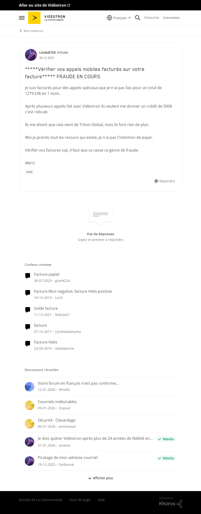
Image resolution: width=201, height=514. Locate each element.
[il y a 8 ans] (43, 331)
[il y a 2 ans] (43, 280)
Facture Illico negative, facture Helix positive (73, 291)
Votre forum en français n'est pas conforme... (78, 383)
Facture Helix (45, 342)
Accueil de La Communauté (40, 499)
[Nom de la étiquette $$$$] (29, 171)
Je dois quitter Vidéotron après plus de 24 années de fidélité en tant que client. (94, 438)
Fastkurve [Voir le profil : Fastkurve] (66, 464)
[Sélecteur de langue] (119, 17)
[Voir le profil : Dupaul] (29, 405)
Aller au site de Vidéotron (42, 5)
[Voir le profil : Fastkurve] (29, 461)
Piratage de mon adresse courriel (67, 457)
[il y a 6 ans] (43, 297)
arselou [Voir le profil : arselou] (65, 445)
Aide (101, 499)
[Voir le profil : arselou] (29, 442)
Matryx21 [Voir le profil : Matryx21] (62, 314)
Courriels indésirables (57, 401)
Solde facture (46, 308)
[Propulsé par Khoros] (170, 502)
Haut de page (80, 499)
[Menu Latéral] (22, 17)
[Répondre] (164, 181)
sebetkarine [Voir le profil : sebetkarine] (64, 348)
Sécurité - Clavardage (56, 420)
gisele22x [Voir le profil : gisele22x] (62, 280)
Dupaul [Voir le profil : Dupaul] (64, 408)
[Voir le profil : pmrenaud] (29, 423)
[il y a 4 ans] (43, 314)
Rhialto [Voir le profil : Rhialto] (64, 389)
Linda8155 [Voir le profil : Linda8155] (47, 52)
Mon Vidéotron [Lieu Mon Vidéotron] (31, 31)
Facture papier (47, 274)
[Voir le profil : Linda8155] (31, 55)
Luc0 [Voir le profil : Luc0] (58, 297)
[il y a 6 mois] (46, 389)
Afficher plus (100, 478)
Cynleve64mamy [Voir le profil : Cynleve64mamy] (68, 331)
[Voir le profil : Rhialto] (29, 387)
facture (40, 325)
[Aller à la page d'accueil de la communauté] (48, 18)
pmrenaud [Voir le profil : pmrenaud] (67, 426)
